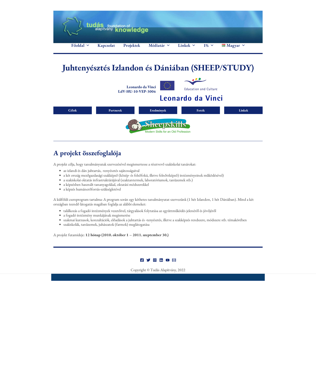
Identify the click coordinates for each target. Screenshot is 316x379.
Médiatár (159, 48)
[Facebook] (142, 266)
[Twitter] (148, 266)
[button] (86, 48)
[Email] (174, 266)
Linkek (186, 48)
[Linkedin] (161, 266)
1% (208, 48)
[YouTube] (168, 266)
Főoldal (80, 48)
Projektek (131, 48)
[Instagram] (155, 266)
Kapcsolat (106, 48)
